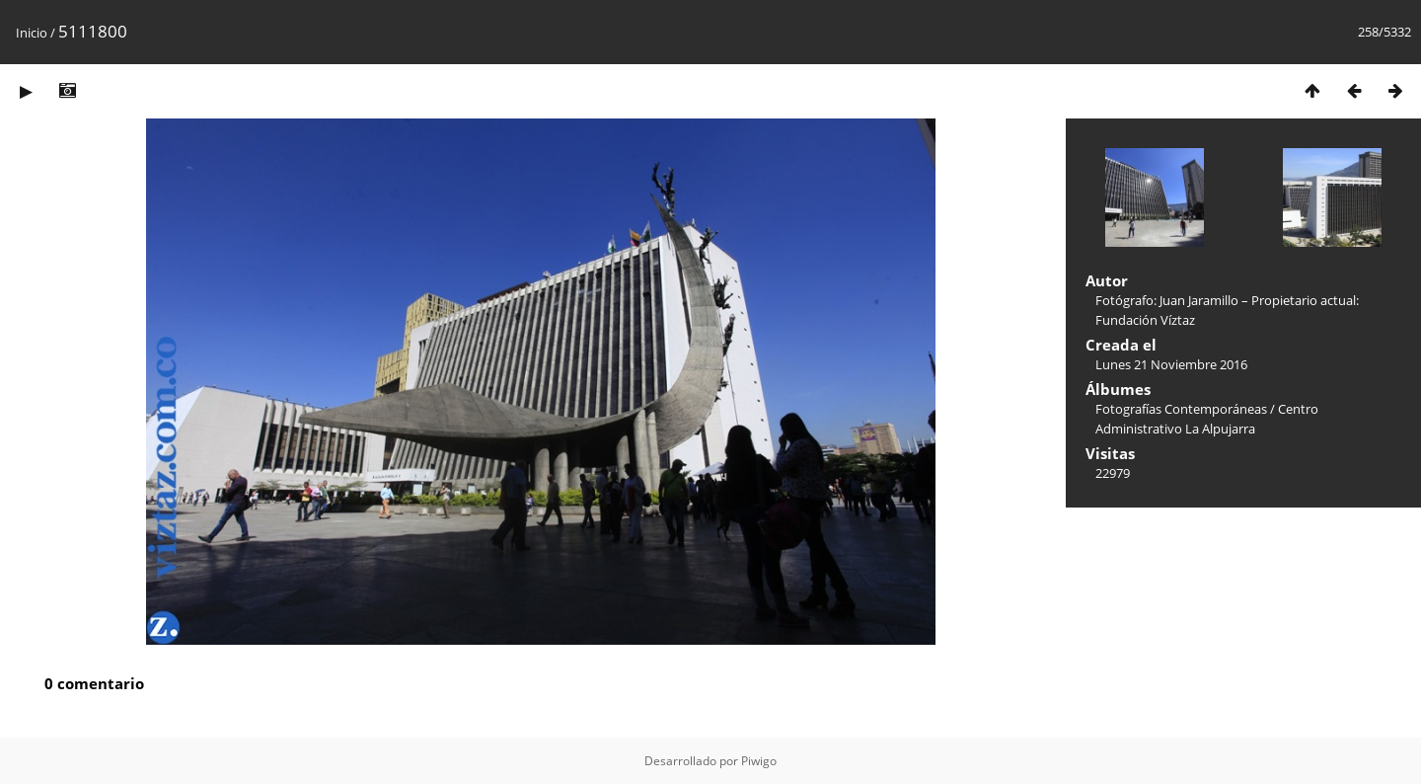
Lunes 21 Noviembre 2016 (1171, 364)
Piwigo (759, 760)
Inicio (31, 32)
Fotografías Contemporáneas (1181, 409)
